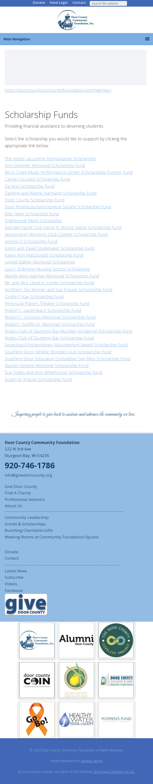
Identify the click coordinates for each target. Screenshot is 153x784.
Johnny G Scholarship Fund (31, 241)
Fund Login (59, 2)
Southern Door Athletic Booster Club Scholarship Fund (58, 352)
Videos (11, 584)
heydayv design (92, 761)
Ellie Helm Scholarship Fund (32, 214)
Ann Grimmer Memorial (28, 165)
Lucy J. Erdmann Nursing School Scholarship (47, 269)
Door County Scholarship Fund (34, 200)
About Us (13, 505)
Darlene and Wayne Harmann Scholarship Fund (51, 193)
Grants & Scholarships (25, 524)
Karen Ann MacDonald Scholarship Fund (44, 255)
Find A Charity (18, 492)
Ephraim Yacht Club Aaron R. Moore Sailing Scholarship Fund (63, 227)
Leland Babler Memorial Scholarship (40, 262)
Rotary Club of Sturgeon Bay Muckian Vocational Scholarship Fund (68, 331)
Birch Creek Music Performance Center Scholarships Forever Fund (69, 172)
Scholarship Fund (68, 165)
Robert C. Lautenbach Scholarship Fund (43, 310)
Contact (79, 2)
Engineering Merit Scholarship (33, 220)
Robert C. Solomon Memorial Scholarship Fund (50, 317)
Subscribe (14, 577)
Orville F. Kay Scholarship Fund (34, 296)
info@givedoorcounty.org (28, 475)
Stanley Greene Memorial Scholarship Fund (47, 365)
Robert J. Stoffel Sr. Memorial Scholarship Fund (50, 324)
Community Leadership (27, 517)
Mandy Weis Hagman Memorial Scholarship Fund (52, 276)
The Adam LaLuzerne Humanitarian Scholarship (50, 158)
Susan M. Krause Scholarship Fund (38, 379)
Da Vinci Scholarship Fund (30, 186)
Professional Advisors (25, 499)
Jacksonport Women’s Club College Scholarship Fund (56, 234)
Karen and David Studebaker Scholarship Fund (49, 248)
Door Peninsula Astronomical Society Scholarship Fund (58, 207)
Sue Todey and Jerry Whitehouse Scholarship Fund (53, 372)
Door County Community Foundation (76, 20)
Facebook (14, 590)
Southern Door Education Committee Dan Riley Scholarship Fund (67, 358)
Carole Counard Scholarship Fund (37, 179)
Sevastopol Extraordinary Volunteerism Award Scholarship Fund (66, 345)
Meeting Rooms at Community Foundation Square (51, 537)
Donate (39, 2)
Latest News (16, 571)
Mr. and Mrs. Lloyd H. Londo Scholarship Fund (49, 282)
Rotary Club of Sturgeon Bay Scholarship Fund (49, 338)
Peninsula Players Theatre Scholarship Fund (47, 303)
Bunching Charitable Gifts (29, 530)
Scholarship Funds (41, 114)
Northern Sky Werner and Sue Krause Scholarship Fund (58, 289)
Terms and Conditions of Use (113, 771)
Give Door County (21, 486)
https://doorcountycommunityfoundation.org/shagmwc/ (58, 90)
